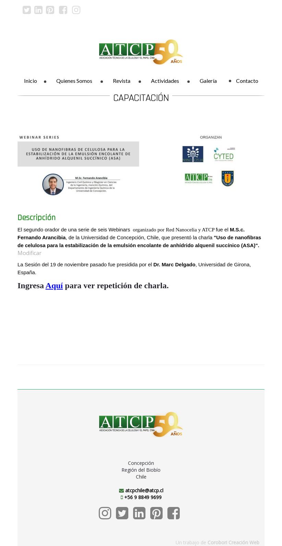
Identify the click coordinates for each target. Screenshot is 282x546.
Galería (208, 80)
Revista (121, 80)
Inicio (30, 80)
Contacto (243, 80)
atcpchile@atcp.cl (144, 490)
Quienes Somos (74, 80)
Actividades (165, 80)
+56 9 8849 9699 (143, 497)
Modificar (29, 253)
